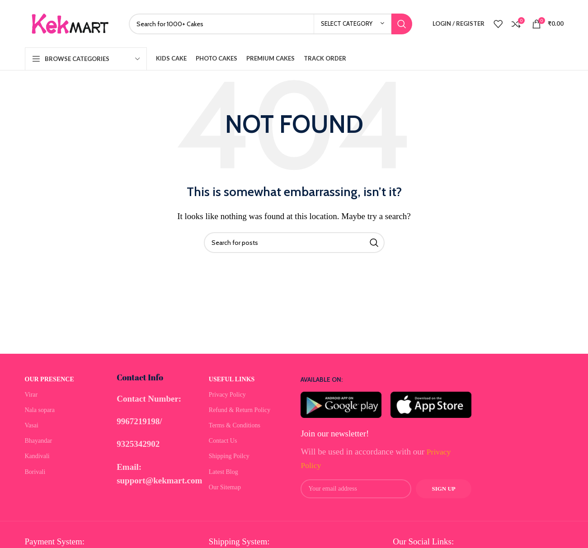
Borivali (35, 471)
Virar (31, 394)
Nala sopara (40, 410)
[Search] (270, 24)
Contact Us (223, 440)
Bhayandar (38, 440)
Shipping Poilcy (229, 456)
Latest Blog (223, 471)
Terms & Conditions (234, 425)
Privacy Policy (227, 394)
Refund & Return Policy (240, 410)
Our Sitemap (225, 487)
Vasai (31, 425)
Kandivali (37, 456)
